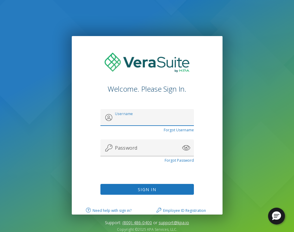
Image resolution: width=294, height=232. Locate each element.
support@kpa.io (174, 222)
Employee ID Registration (184, 210)
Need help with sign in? (112, 210)
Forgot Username (179, 130)
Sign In (147, 189)
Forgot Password (179, 160)
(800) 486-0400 (137, 222)
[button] (186, 147)
